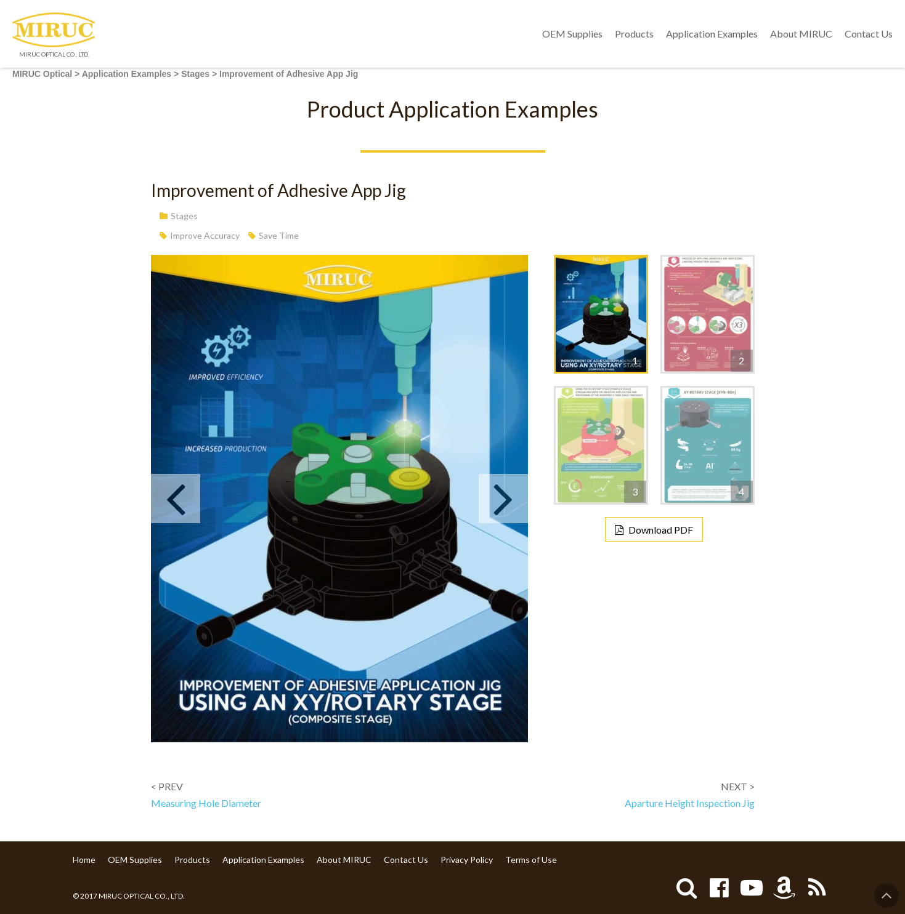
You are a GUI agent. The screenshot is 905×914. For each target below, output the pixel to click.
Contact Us (869, 33)
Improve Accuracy (205, 235)
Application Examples (712, 33)
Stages (184, 215)
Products (634, 33)
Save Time (279, 235)
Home (84, 859)
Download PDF (660, 529)
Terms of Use (531, 859)
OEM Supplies (572, 33)
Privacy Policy (466, 859)
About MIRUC (801, 33)
